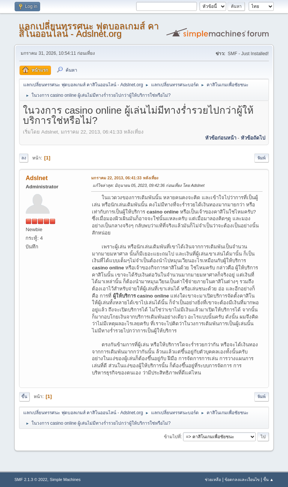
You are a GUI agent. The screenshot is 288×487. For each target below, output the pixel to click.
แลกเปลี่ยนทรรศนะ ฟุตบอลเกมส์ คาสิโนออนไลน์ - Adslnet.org (88, 30)
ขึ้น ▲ (268, 479)
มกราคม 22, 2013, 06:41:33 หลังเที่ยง (124, 178)
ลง (23, 158)
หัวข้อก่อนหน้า (220, 138)
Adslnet (37, 178)
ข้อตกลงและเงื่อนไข (242, 479)
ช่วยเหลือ (213, 479)
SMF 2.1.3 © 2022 (30, 479)
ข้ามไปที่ (172, 436)
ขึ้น (24, 396)
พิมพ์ (262, 158)
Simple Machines (65, 479)
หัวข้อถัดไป (253, 138)
